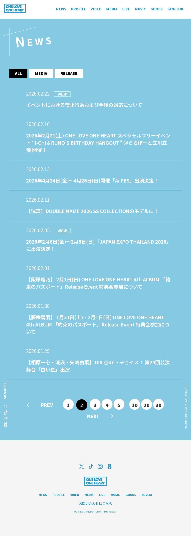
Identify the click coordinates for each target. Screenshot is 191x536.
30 (159, 405)
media (41, 73)
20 (147, 405)
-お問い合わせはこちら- (95, 503)
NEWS (43, 495)
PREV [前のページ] (47, 405)
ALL (18, 73)
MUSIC (115, 495)
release (68, 73)
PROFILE (59, 495)
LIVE (102, 495)
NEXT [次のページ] (93, 416)
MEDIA (89, 495)
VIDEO (74, 495)
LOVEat (147, 495)
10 (135, 405)
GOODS (131, 495)
